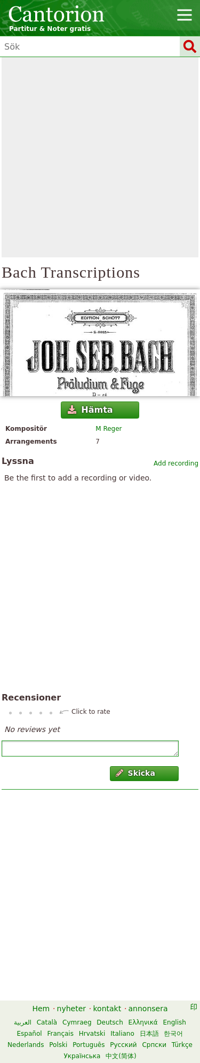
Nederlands (25, 1045)
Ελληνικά (143, 1022)
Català (47, 1022)
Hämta (90, 410)
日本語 (149, 1033)
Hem (41, 1008)
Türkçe (182, 1045)
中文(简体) (121, 1056)
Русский (123, 1045)
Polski (58, 1045)
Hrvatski (92, 1033)
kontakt (107, 1008)
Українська (81, 1056)
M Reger (108, 428)
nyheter (71, 1008)
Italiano (122, 1033)
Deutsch (110, 1022)
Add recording (176, 463)
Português (89, 1045)
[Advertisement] (100, 157)
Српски (154, 1045)
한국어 (173, 1033)
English (174, 1022)
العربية (22, 1022)
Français (60, 1033)
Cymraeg (76, 1022)
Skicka (135, 773)
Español (29, 1033)
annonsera (148, 1008)
